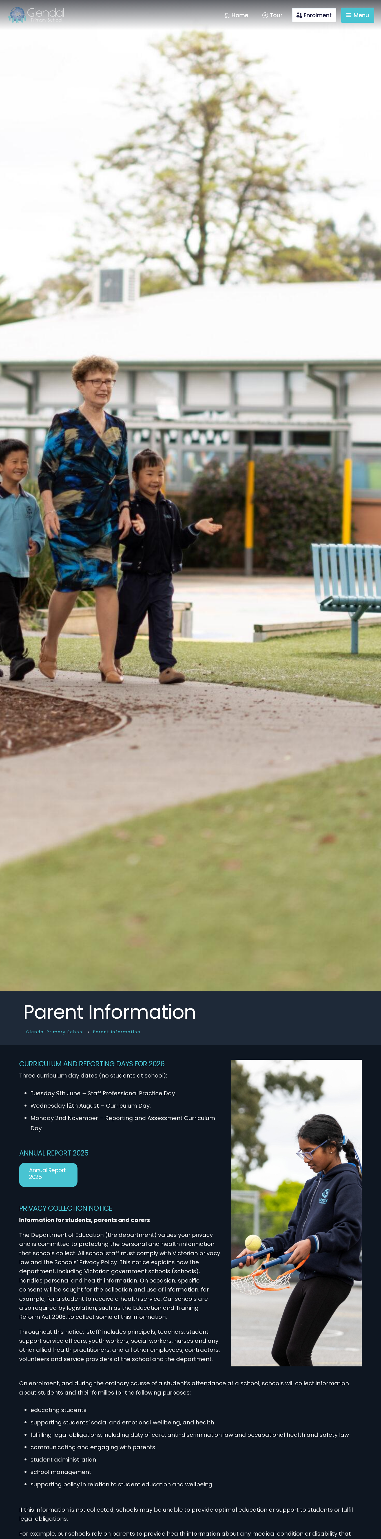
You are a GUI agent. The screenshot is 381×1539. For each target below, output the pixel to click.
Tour (276, 15)
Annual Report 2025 (47, 1173)
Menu (361, 15)
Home (240, 15)
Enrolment (318, 15)
